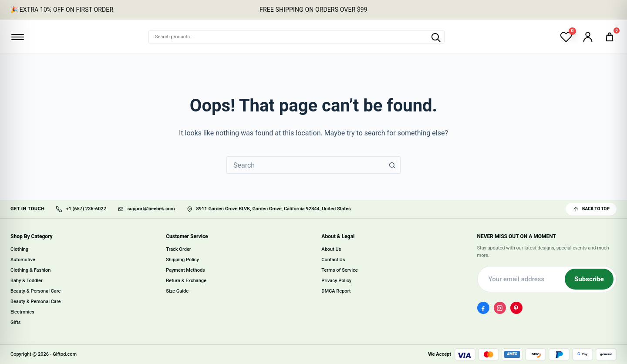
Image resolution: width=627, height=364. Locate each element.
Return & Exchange (186, 281)
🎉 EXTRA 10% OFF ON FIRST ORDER (61, 9)
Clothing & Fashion (30, 270)
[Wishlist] (566, 37)
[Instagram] (500, 308)
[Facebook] (483, 308)
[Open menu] (17, 37)
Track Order (178, 250)
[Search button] (392, 165)
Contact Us (333, 260)
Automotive (22, 260)
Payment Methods (185, 270)
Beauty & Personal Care (35, 291)
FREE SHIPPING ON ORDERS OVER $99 (313, 9)
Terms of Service (339, 270)
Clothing (19, 250)
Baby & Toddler (26, 281)
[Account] (588, 37)
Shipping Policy (182, 260)
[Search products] (435, 37)
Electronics (22, 312)
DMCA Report (336, 291)
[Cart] (610, 37)
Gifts (15, 322)
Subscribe (589, 279)
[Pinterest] (516, 308)
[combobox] (305, 165)
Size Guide (177, 291)
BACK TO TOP (591, 209)
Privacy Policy (336, 281)
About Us (331, 250)
